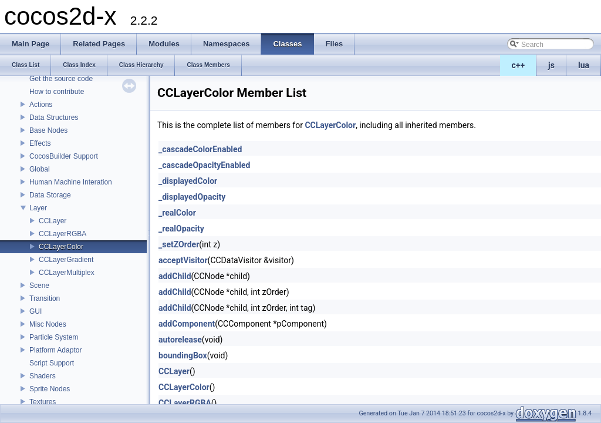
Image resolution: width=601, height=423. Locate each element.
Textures (42, 402)
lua (583, 65)
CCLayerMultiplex (66, 272)
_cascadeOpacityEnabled (204, 165)
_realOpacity (181, 228)
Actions (40, 104)
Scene (39, 285)
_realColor (177, 212)
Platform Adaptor (55, 350)
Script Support (51, 363)
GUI (35, 311)
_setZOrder (178, 244)
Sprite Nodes (49, 389)
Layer (38, 208)
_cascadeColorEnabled (200, 149)
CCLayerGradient (66, 260)
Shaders (42, 376)
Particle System (53, 337)
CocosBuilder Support (63, 156)
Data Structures (53, 117)
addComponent (186, 323)
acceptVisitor (183, 260)
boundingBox (182, 355)
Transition (44, 298)
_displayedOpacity (191, 197)
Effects (39, 143)
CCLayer (52, 221)
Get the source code (61, 79)
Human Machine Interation (70, 182)
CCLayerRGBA (62, 234)
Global (39, 169)
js (551, 65)
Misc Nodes (47, 324)
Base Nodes (48, 130)
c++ (518, 65)
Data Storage (50, 195)
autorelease (180, 339)
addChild (174, 276)
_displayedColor (187, 181)
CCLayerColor (61, 247)
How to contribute (56, 92)
